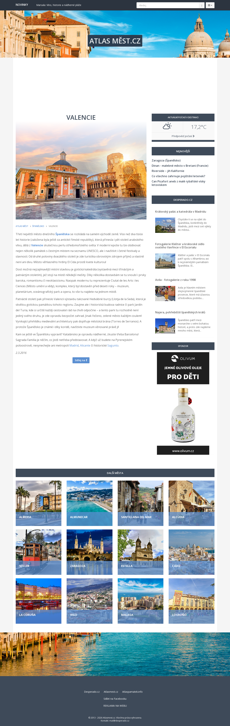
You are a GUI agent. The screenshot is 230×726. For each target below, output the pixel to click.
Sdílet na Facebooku (115, 698)
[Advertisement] (115, 83)
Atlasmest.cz (111, 691)
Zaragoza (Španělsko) (166, 160)
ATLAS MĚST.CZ (115, 41)
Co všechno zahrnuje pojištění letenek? (178, 176)
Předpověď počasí (183, 136)
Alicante (85, 345)
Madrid (74, 345)
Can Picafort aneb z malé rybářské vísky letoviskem (178, 183)
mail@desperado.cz (119, 720)
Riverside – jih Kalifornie (168, 171)
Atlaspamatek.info (132, 691)
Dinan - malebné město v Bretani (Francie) (180, 166)
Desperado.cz (92, 691)
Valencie (37, 245)
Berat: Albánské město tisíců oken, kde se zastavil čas (66, 5)
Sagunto (113, 345)
